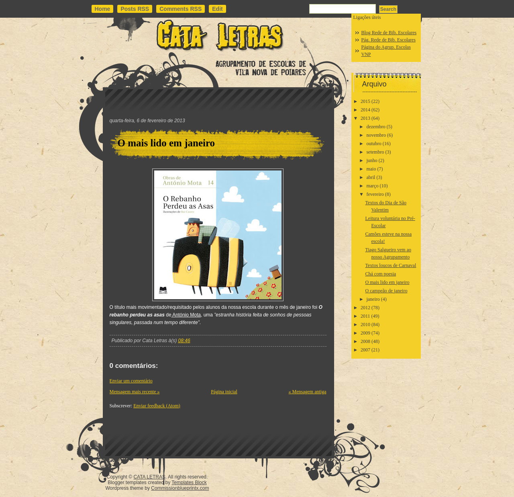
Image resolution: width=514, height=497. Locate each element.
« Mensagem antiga (307, 391)
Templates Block (188, 482)
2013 (365, 118)
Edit (217, 9)
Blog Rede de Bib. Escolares (389, 32)
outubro (373, 143)
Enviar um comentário (131, 381)
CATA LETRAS (149, 477)
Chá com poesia (380, 274)
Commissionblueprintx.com (180, 488)
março (372, 186)
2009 (365, 333)
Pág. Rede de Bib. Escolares (388, 40)
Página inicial (224, 391)
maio (371, 169)
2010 (365, 324)
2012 (365, 307)
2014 (365, 110)
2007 (365, 350)
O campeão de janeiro (386, 291)
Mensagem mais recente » (135, 391)
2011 (365, 316)
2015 (365, 101)
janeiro (372, 299)
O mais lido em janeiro (166, 143)
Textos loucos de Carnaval (390, 265)
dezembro (375, 126)
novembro (376, 135)
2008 (365, 341)
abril (370, 177)
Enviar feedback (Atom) (156, 406)
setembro (375, 152)
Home (102, 9)
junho (371, 160)
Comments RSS (180, 9)
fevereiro (374, 194)
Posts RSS (134, 9)
